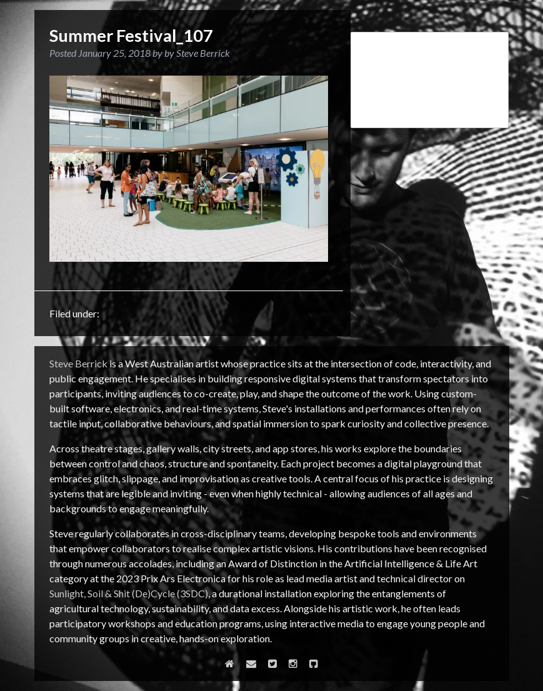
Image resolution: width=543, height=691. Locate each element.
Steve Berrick (78, 363)
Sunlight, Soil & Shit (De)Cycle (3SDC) (128, 593)
